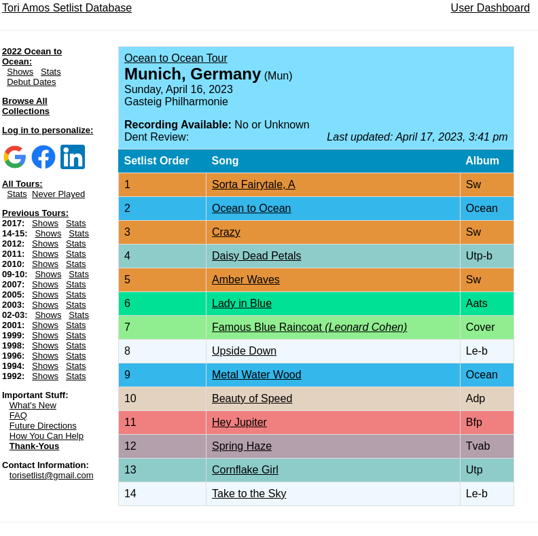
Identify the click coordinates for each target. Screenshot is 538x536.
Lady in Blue (242, 303)
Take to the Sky (249, 493)
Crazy (226, 232)
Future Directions (43, 426)
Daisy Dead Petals (257, 256)
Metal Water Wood (257, 374)
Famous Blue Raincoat (309, 327)
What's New (33, 405)
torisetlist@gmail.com (52, 475)
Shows (20, 72)
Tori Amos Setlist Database (67, 8)
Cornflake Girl (245, 470)
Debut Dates (31, 82)
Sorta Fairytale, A (253, 184)
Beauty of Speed (252, 398)
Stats (51, 72)
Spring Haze (242, 446)
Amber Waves (246, 279)
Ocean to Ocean (251, 208)
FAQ (18, 415)
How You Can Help (47, 436)
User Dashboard (491, 8)
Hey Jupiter (239, 422)
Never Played (58, 194)
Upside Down (244, 351)
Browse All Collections (26, 106)
